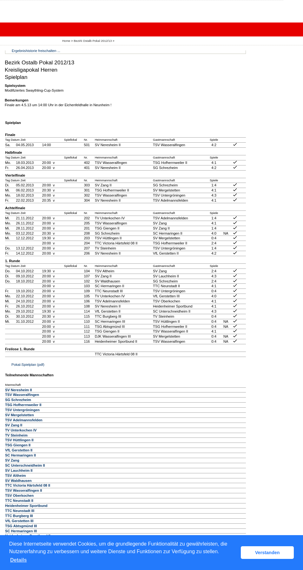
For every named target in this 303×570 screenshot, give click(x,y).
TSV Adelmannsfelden (24, 420)
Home (66, 40)
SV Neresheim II (18, 390)
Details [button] (18, 560)
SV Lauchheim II (18, 470)
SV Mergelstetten (19, 415)
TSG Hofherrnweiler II (23, 405)
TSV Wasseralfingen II (23, 490)
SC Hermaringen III (21, 531)
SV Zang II (13, 425)
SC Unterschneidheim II (25, 465)
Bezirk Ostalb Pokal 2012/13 (93, 40)
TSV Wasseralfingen (22, 395)
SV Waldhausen (18, 481)
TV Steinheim (16, 435)
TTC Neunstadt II (19, 500)
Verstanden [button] (267, 552)
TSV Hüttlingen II (19, 440)
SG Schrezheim (18, 400)
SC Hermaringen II (20, 455)
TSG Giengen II (17, 445)
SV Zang (12, 460)
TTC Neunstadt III (19, 511)
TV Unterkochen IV (20, 430)
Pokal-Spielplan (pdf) (27, 364)
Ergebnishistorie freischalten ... (36, 51)
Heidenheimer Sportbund (26, 506)
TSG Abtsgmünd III (21, 526)
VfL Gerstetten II (18, 450)
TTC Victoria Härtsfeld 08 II (27, 485)
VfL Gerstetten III (19, 521)
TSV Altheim (15, 475)
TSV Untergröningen (22, 410)
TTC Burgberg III (19, 516)
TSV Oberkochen (19, 495)
